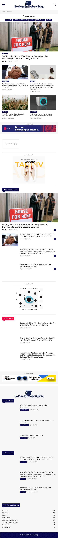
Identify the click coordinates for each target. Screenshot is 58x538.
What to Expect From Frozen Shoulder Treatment (34, 406)
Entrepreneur (40, 20)
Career (32, 20)
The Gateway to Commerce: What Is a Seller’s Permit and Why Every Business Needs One (15, 85)
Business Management (21, 20)
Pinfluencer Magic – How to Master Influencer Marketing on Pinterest (41, 115)
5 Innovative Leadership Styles (31, 435)
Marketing (33, 111)
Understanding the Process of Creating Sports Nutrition (37, 421)
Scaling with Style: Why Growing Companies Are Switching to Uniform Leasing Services (25, 57)
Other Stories (24, 409)
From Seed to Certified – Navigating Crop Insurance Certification (13, 115)
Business (8, 20)
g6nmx (4, 61)
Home (3, 11)
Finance (49, 20)
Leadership (24, 438)
